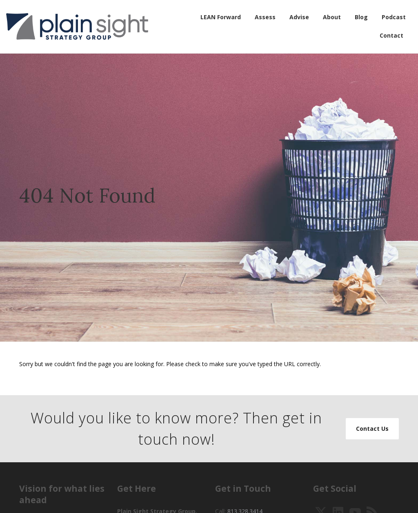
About (332, 17)
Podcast (394, 17)
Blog (361, 17)
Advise (299, 17)
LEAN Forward (220, 17)
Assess (265, 17)
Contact (391, 35)
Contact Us (372, 428)
